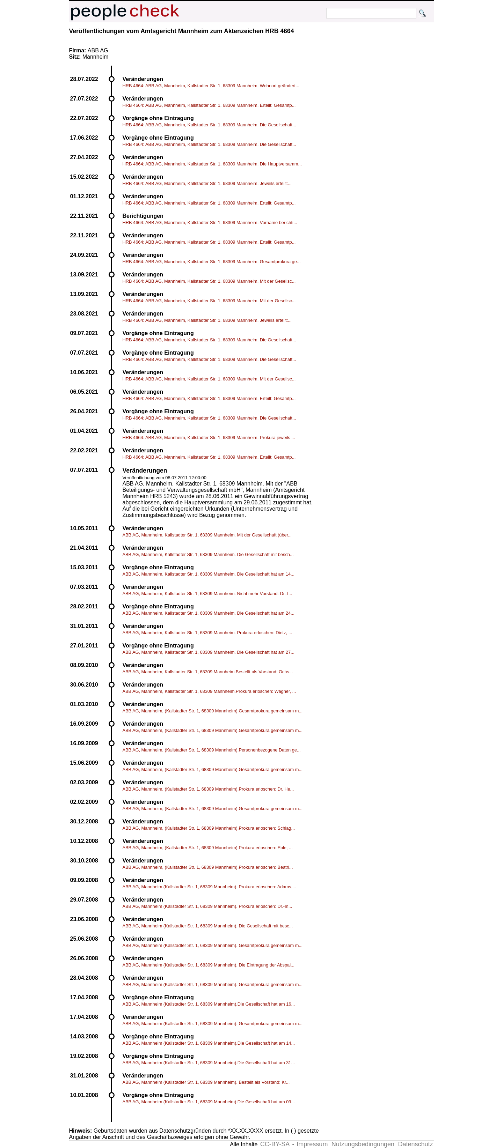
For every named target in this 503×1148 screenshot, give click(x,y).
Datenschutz (415, 1144)
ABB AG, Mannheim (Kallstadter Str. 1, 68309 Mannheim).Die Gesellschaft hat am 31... (209, 1062)
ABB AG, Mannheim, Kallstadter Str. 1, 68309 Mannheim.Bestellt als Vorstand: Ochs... (208, 671)
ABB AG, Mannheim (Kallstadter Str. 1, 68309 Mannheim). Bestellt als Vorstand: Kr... (206, 1082)
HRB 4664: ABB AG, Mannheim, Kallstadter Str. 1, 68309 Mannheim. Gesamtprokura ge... (212, 261)
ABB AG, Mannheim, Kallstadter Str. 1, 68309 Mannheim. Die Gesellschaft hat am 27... (208, 652)
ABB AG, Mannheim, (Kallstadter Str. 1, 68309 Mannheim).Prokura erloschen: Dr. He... (208, 789)
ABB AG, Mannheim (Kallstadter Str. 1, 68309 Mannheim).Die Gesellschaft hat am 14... (209, 1043)
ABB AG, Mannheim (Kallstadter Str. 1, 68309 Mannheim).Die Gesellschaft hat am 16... (209, 1004)
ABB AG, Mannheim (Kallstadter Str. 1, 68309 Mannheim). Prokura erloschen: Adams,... (209, 886)
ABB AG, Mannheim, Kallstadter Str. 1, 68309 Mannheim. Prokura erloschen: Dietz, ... (207, 632)
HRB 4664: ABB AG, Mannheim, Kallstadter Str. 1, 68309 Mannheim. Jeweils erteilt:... (207, 183)
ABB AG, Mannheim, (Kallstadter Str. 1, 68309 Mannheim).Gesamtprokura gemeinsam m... (213, 710)
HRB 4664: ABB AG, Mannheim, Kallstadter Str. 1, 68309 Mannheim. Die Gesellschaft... (209, 124)
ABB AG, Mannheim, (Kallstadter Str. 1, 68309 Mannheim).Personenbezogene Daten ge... (212, 750)
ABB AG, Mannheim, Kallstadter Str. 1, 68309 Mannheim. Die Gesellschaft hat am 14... (208, 574)
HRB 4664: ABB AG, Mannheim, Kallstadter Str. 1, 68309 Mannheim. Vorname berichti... (210, 222)
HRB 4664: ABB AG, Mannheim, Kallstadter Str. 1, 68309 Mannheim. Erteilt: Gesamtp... (209, 105)
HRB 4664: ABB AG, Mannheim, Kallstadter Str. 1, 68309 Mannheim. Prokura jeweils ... (209, 437)
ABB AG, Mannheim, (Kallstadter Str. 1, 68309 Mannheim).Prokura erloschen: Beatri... (208, 867)
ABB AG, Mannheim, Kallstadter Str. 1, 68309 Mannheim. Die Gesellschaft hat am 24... (208, 613)
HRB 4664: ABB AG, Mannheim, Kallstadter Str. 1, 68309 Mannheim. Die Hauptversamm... (212, 163)
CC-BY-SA (275, 1144)
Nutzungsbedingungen (362, 1144)
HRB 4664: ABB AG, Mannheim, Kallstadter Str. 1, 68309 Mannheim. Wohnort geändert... (211, 85)
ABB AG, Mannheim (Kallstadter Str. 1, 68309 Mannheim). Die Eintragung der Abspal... (208, 965)
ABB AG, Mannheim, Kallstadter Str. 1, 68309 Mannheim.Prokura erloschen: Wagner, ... (209, 691)
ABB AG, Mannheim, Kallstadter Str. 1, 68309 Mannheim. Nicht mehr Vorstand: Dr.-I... (207, 593)
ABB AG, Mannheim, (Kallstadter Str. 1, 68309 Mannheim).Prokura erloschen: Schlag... (209, 828)
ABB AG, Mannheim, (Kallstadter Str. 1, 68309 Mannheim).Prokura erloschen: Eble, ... (208, 847)
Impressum (312, 1144)
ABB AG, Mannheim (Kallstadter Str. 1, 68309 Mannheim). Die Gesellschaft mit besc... (208, 925)
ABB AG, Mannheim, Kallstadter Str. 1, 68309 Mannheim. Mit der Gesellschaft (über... (207, 535)
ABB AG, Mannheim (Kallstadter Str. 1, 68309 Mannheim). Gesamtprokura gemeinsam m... (213, 945)
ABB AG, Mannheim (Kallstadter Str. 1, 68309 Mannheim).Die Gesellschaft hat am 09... (209, 1101)
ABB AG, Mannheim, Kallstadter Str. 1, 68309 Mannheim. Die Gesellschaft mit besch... (208, 554)
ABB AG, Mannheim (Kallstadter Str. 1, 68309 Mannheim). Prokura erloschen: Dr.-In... (207, 906)
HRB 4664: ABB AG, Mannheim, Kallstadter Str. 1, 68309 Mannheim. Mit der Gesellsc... (209, 281)
